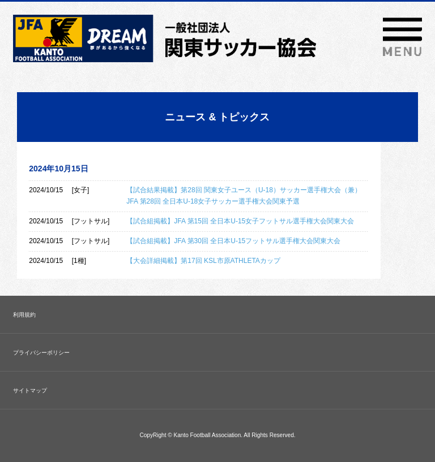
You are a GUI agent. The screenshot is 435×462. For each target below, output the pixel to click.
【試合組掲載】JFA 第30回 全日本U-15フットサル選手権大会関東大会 (233, 241)
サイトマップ (30, 390)
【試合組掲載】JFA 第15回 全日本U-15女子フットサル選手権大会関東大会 (240, 221)
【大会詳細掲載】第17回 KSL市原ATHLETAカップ (203, 261)
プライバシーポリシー (41, 352)
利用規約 (24, 315)
